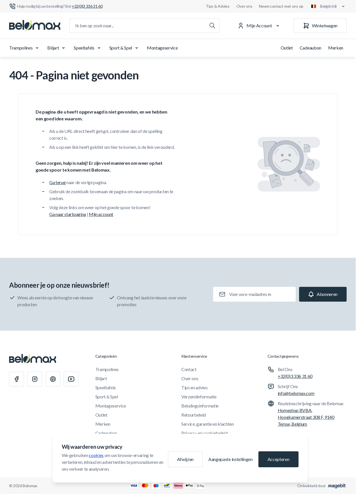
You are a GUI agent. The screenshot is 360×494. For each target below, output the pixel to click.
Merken (335, 47)
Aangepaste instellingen (230, 459)
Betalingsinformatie (200, 405)
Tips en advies (194, 387)
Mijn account (101, 214)
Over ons (244, 6)
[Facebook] (16, 379)
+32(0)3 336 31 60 (295, 376)
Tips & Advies (217, 6)
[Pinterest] (53, 379)
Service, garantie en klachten (207, 424)
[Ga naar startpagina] (34, 25)
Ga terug (57, 182)
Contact (189, 369)
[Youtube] (71, 379)
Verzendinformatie (199, 396)
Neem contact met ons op (281, 6)
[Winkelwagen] (320, 25)
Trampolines (24, 47)
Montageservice (162, 47)
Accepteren (278, 459)
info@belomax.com (296, 393)
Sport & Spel (124, 47)
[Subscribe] (323, 294)
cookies (96, 455)
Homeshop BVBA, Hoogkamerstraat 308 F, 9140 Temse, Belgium (306, 417)
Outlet (287, 47)
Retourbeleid (193, 414)
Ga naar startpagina (67, 214)
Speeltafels (88, 47)
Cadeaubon (310, 47)
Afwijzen (185, 459)
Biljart (57, 47)
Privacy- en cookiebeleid (204, 433)
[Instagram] (34, 379)
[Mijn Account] (259, 25)
